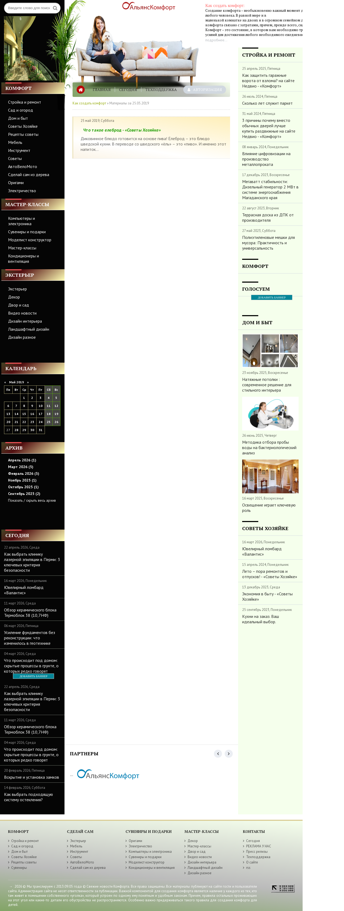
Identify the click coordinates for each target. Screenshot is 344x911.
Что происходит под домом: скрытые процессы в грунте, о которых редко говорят (31, 666)
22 (24, 422)
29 (24, 430)
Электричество (22, 190)
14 (16, 414)
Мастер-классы (22, 247)
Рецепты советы (23, 134)
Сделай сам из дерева (28, 174)
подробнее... (216, 40)
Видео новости (22, 313)
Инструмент (19, 150)
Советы (15, 158)
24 (40, 422)
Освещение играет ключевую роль (269, 507)
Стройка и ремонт (24, 102)
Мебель (15, 142)
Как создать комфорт (89, 103)
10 (40, 406)
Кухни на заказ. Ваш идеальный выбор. (260, 619)
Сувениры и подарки (27, 231)
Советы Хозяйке (23, 126)
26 (56, 422)
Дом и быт (18, 118)
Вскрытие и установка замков (31, 777)
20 (8, 422)
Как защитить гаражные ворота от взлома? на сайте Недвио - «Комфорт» (268, 80)
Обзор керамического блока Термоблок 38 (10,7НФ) (30, 612)
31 (40, 430)
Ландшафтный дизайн (28, 329)
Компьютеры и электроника (21, 221)
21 (16, 422)
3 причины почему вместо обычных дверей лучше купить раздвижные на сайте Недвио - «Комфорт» (268, 128)
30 (32, 430)
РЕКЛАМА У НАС (258, 846)
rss (248, 867)
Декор (14, 297)
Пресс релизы (257, 851)
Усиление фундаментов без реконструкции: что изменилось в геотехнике (29, 638)
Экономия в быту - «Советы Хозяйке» (267, 596)
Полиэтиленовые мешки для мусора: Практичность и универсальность (268, 243)
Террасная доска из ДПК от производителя (268, 217)
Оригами (16, 182)
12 (56, 406)
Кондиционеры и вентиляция (23, 258)
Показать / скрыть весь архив (32, 500)
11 (49, 406)
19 (56, 414)
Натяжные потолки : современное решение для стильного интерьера (266, 385)
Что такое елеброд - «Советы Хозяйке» (122, 130)
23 (32, 422)
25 (49, 422)
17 (40, 414)
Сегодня (128, 89)
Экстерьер (17, 288)
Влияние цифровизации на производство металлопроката (266, 159)
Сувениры (19, 867)
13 (8, 414)
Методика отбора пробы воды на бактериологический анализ (269, 447)
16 (32, 414)
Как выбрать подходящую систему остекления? (28, 797)
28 (16, 430)
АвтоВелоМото (22, 166)
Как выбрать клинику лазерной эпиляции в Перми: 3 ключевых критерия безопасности (32, 562)
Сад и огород (20, 110)
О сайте (252, 862)
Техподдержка (161, 89)
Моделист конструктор (29, 239)
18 (49, 414)
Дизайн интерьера (25, 321)
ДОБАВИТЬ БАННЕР (33, 676)
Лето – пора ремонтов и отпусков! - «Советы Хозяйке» (269, 574)
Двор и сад (18, 305)
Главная (102, 89)
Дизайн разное (22, 337)
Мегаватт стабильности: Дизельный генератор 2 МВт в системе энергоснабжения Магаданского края (270, 189)
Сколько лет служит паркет (267, 103)
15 (24, 414)
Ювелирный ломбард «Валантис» (24, 590)
